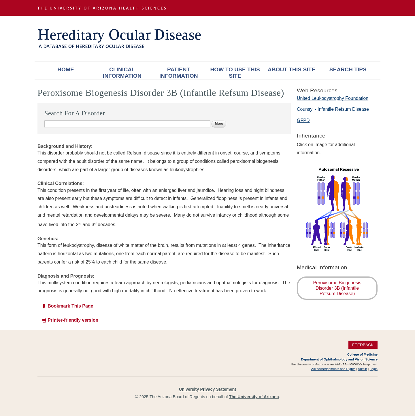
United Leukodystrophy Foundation (332, 98)
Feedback (363, 344)
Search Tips (348, 69)
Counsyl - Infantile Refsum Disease (333, 109)
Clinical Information (122, 72)
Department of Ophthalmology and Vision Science (339, 359)
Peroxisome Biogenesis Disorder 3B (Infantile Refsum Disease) (337, 288)
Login (374, 369)
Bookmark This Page (70, 306)
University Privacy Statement (207, 389)
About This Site (291, 69)
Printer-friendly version (73, 320)
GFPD (303, 120)
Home (65, 69)
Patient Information (178, 72)
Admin (362, 369)
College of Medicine (362, 354)
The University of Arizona (254, 396)
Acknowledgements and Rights (333, 369)
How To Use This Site (235, 72)
